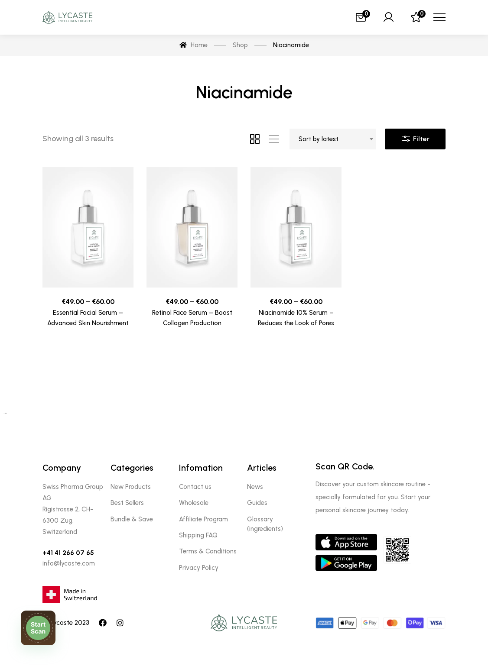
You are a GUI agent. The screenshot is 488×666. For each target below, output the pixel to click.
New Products (131, 487)
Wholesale (193, 503)
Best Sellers (127, 503)
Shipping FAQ (198, 535)
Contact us (195, 487)
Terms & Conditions (208, 551)
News (255, 487)
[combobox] (333, 139)
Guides (257, 503)
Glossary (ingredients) (265, 524)
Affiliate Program (203, 519)
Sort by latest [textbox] (318, 139)
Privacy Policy (198, 568)
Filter (415, 137)
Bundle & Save (132, 519)
